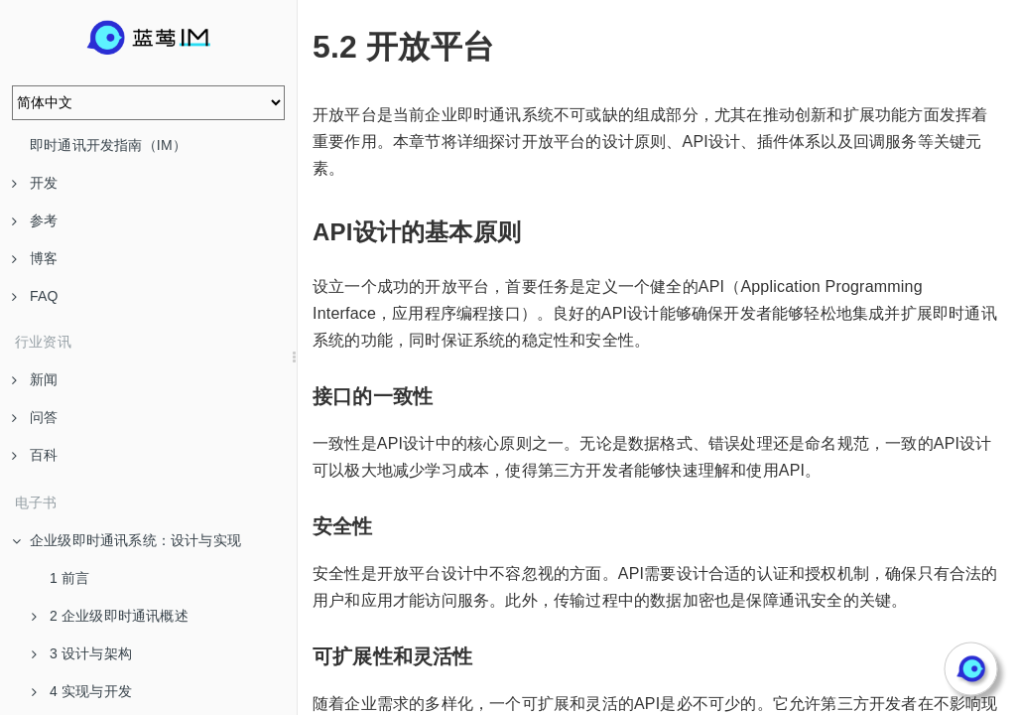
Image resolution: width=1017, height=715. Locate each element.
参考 (35, 220)
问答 (35, 417)
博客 (35, 258)
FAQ (35, 296)
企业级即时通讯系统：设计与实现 (126, 540)
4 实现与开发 (82, 691)
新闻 (35, 379)
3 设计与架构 (82, 653)
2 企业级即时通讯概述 (110, 616)
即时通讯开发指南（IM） (108, 145)
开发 (35, 183)
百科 (35, 455)
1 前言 (69, 578)
